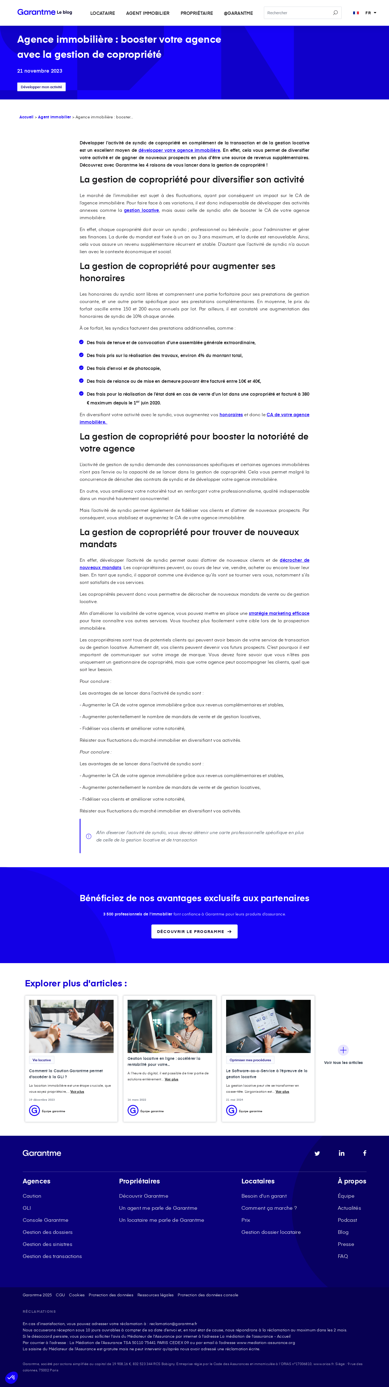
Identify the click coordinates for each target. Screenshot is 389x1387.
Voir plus (77, 1091)
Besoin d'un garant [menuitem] (264, 1195)
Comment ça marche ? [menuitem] (269, 1207)
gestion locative (141, 210)
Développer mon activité (41, 86)
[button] (11, 1377)
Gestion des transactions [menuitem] (52, 1255)
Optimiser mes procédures (250, 1060)
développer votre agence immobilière (179, 150)
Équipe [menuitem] (346, 1195)
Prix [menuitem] (245, 1219)
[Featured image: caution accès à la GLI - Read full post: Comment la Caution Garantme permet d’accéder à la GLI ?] (71, 1026)
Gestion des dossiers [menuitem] (48, 1231)
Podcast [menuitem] (347, 1219)
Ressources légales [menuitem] (155, 1294)
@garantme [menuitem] (238, 13)
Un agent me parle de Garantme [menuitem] (158, 1207)
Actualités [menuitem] (349, 1207)
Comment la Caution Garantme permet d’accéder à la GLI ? (66, 1073)
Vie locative (42, 1060)
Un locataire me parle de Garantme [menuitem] (161, 1219)
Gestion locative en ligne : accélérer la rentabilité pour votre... (164, 1061)
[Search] (303, 13)
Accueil (26, 116)
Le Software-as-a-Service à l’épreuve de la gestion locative (266, 1073)
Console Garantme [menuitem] (46, 1219)
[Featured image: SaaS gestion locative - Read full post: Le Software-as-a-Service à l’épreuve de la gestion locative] (268, 1026)
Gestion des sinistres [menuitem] (47, 1243)
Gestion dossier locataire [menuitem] (271, 1231)
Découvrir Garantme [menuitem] (143, 1195)
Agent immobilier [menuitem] (148, 13)
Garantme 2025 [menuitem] (37, 1294)
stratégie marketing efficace (279, 613)
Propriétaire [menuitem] (197, 13)
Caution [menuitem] (32, 1195)
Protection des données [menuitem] (111, 1294)
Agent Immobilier (54, 116)
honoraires (231, 414)
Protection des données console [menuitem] (208, 1294)
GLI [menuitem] (27, 1207)
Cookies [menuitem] (77, 1294)
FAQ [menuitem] (343, 1255)
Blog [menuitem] (343, 1231)
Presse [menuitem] (346, 1243)
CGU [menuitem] (60, 1294)
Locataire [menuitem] (102, 13)
